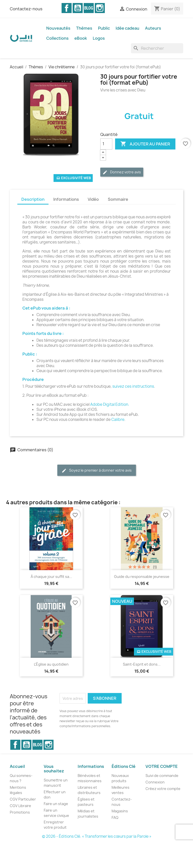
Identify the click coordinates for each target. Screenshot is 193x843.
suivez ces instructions (133, 386)
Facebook (67, 8)
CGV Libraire (20, 805)
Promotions (20, 812)
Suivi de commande (162, 775)
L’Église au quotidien (51, 664)
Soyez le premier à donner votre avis (97, 470)
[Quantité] (106, 144)
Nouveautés (58, 28)
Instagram (100, 8)
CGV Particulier (23, 799)
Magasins (120, 811)
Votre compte (162, 766)
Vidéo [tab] (93, 199)
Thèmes (84, 28)
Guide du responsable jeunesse (141, 576)
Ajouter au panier (145, 144)
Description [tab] (32, 199)
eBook (80, 38)
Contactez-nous (26, 9)
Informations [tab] (66, 199)
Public (104, 28)
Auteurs (153, 28)
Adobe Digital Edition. (109, 404)
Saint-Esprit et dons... (142, 664)
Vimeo (89, 8)
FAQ (115, 817)
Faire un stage (56, 803)
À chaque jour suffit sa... (51, 576)
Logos (99, 38)
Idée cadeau (127, 28)
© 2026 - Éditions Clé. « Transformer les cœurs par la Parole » (96, 836)
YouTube (78, 8)
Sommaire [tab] (118, 199)
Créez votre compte (163, 788)
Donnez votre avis (122, 172)
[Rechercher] (157, 48)
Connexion (155, 782)
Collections (57, 38)
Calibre (117, 419)
